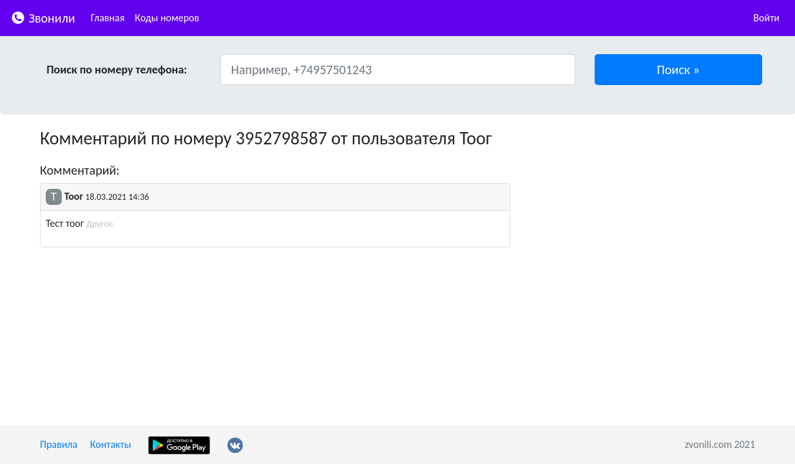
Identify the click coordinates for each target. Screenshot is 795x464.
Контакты (110, 444)
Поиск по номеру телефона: (116, 70)
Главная (108, 18)
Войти (766, 18)
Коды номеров (167, 18)
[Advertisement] (642, 218)
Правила (58, 444)
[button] (679, 69)
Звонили (42, 17)
